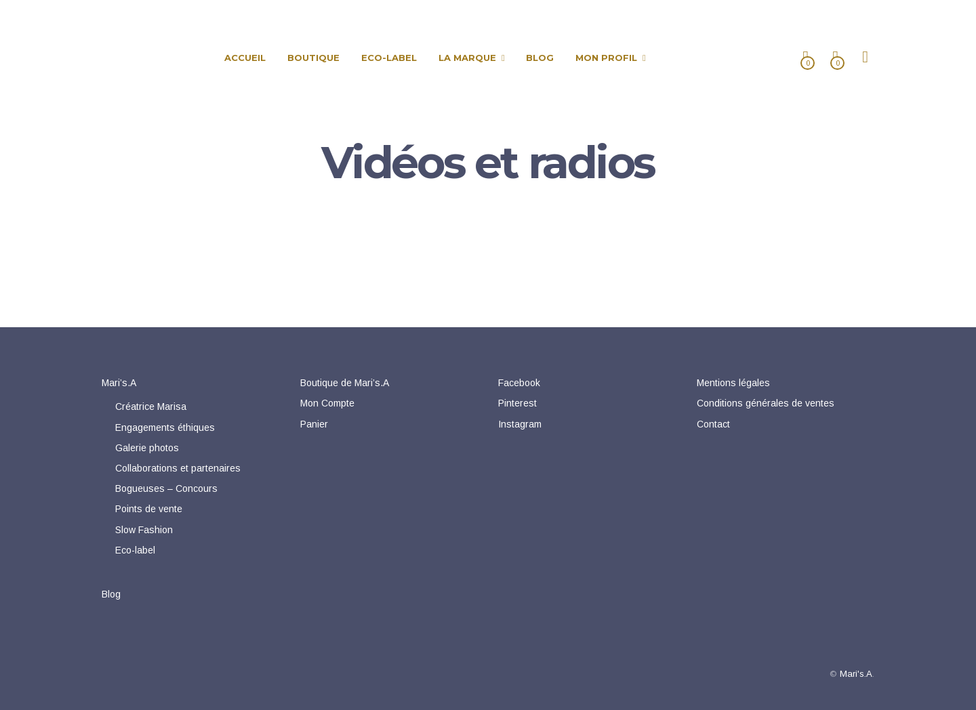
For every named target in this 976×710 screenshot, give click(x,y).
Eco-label (135, 550)
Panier (314, 424)
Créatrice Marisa (150, 406)
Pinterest (517, 403)
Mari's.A (856, 674)
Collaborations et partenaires (178, 468)
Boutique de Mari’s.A (344, 382)
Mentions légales (733, 382)
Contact (713, 424)
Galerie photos (147, 447)
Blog (111, 594)
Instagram (520, 424)
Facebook (519, 382)
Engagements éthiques (165, 427)
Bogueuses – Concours (166, 488)
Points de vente (148, 508)
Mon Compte (327, 403)
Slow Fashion (144, 529)
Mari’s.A (119, 382)
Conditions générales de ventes (765, 403)
